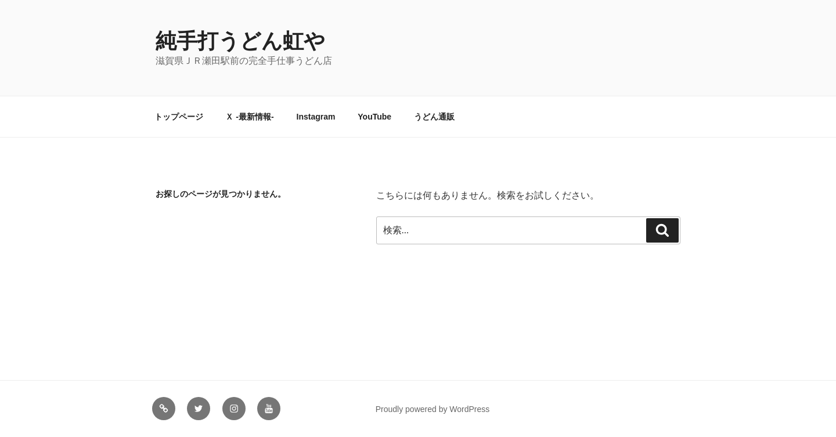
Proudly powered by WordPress (433, 409)
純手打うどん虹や (240, 41)
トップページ (178, 116)
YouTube (374, 116)
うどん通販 (434, 116)
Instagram (316, 116)
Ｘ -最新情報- (249, 116)
